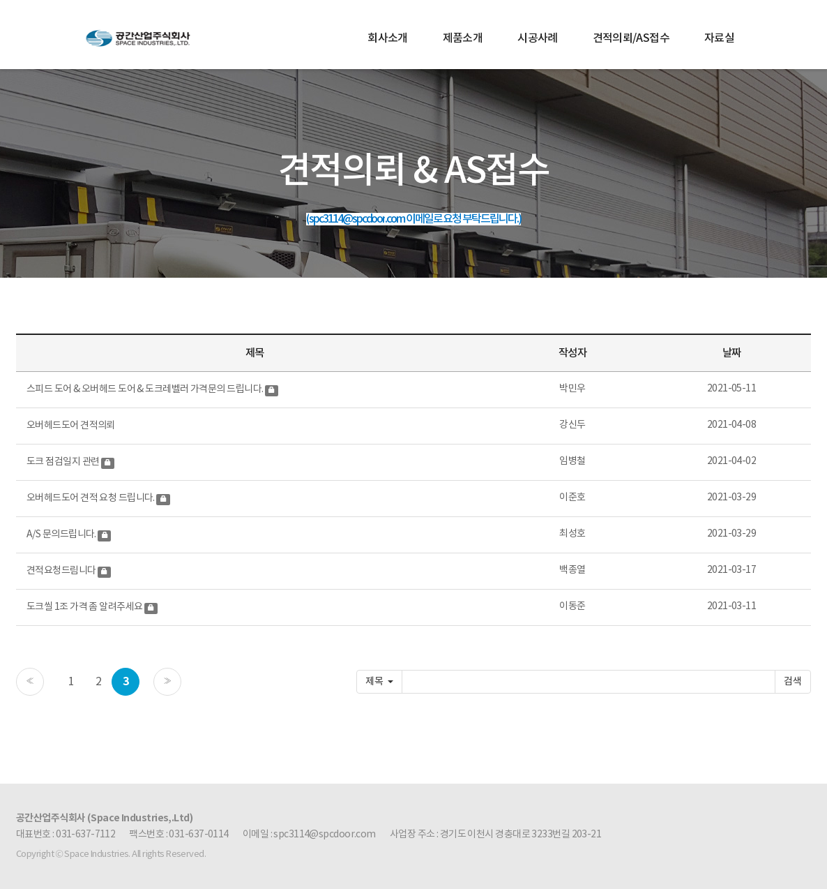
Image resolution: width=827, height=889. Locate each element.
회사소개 (387, 38)
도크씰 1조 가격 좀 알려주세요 (85, 607)
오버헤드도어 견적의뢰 (70, 425)
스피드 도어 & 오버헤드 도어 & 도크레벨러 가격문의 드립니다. (145, 389)
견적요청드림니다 (62, 570)
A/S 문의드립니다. (62, 534)
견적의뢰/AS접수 (631, 38)
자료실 (719, 38)
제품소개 (463, 38)
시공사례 (537, 38)
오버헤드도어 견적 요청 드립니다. (91, 498)
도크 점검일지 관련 (63, 462)
